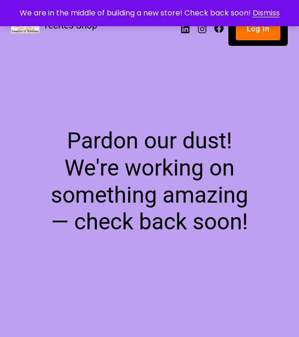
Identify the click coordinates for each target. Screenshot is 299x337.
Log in (258, 28)
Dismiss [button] (266, 12)
